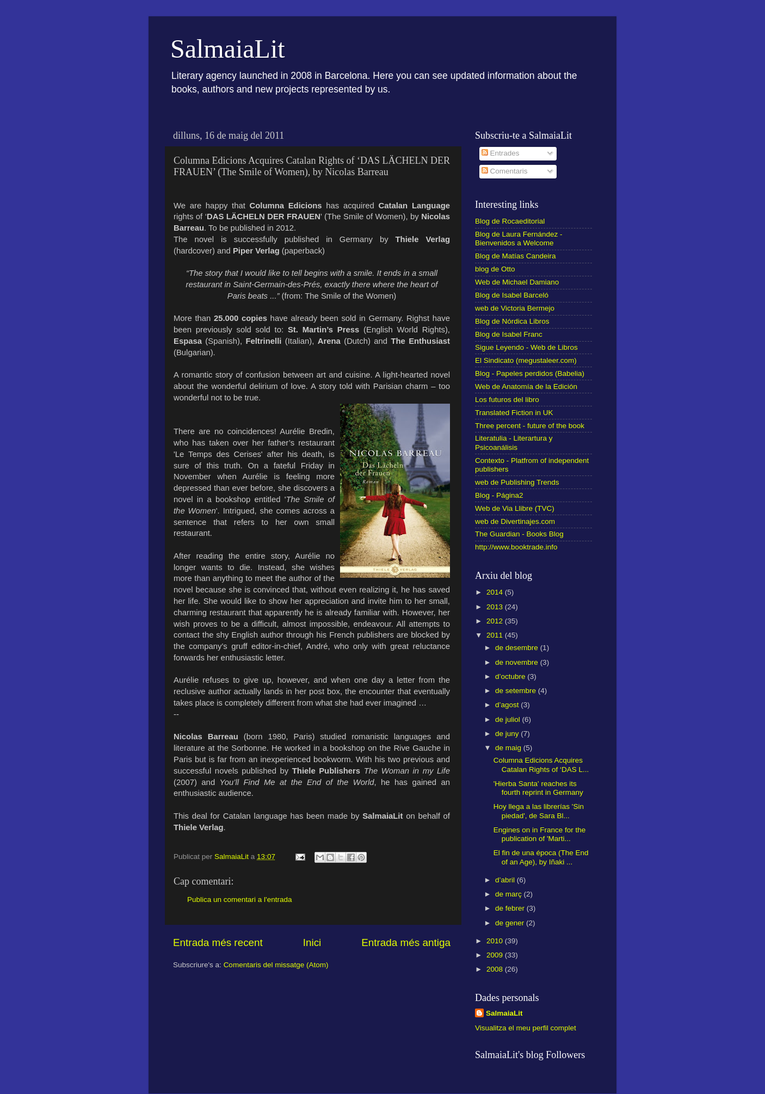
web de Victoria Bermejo (514, 308)
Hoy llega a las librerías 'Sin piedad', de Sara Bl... (538, 810)
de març (509, 894)
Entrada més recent (218, 942)
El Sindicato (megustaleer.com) (526, 360)
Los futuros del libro (507, 399)
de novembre (517, 662)
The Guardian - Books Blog (519, 534)
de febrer (511, 908)
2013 (495, 607)
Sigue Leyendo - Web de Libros (526, 347)
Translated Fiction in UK (514, 413)
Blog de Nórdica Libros (512, 321)
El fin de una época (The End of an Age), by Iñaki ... (541, 857)
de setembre (516, 691)
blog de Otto (495, 269)
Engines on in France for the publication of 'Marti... (539, 834)
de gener (510, 923)
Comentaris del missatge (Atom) (276, 965)
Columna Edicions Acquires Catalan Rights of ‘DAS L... (541, 764)
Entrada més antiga (406, 942)
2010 (495, 941)
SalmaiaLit (227, 48)
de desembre (517, 648)
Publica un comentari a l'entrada (239, 899)
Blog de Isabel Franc (508, 334)
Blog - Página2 (499, 495)
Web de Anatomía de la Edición (526, 386)
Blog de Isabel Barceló (511, 295)
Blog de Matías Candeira (515, 256)
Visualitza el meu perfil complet (525, 1028)
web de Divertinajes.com (515, 521)
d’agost (508, 705)
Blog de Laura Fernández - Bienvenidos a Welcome (519, 238)
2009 (495, 955)
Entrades (501, 153)
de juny (508, 734)
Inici (312, 942)
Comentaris (505, 171)
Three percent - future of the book (529, 426)
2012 (495, 621)
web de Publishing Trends (517, 482)
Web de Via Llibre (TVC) (514, 508)
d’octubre (511, 676)
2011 (495, 635)
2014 (495, 592)
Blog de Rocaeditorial (510, 221)
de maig (509, 748)
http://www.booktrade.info (516, 547)
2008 (495, 969)
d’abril (506, 880)
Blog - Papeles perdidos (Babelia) (529, 373)
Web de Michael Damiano (517, 282)
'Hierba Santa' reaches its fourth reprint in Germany (538, 788)
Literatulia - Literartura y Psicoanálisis (514, 442)
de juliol (508, 719)
